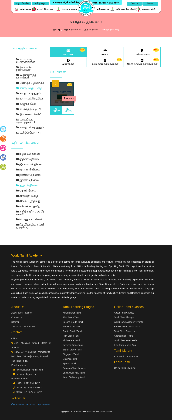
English (134, 3)
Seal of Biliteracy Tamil (74, 377)
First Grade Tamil (71, 317)
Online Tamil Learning (124, 368)
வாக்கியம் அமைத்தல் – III (26, 121)
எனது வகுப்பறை (29, 88)
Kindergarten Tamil (72, 313)
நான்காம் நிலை (28, 175)
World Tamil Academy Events (128, 322)
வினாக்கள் (68, 61)
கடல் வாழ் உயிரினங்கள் (25, 61)
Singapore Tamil (71, 354)
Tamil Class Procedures (125, 331)
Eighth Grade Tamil (72, 350)
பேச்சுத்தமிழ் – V (28, 109)
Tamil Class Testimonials (23, 326)
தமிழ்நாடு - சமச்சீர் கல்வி (30, 213)
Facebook (17, 404)
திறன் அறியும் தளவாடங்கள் (142, 61)
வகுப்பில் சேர (22, 3)
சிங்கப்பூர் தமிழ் (28, 201)
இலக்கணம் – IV (28, 114)
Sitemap (150, 3)
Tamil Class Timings (124, 317)
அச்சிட (105, 52)
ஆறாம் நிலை (91, 30)
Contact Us (16, 317)
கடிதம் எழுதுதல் (28, 93)
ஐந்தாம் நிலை (27, 180)
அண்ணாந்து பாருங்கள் (26, 76)
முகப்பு (56, 30)
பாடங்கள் (68, 52)
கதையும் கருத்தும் (30, 127)
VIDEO (68, 110)
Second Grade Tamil (73, 322)
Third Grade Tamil (71, 326)
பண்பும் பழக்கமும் (30, 83)
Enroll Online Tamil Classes (127, 326)
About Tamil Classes (124, 313)
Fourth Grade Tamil (72, 331)
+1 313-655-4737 (31, 383)
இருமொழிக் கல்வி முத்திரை (30, 226)
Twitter (31, 404)
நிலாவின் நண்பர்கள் (24, 69)
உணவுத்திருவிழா (30, 98)
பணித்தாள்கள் (142, 52)
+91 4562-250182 (33, 387)
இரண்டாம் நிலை (29, 164)
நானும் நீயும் (26, 104)
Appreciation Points (123, 336)
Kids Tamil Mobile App (125, 345)
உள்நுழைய (40, 3)
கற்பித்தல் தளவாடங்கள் (105, 61)
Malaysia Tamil (70, 359)
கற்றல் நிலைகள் (72, 30)
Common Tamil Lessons (74, 368)
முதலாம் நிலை (28, 159)
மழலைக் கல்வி (28, 154)
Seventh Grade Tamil (73, 345)
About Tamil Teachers (22, 313)
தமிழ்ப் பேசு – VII (28, 132)
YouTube (44, 404)
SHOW (56, 110)
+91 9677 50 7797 (33, 392)
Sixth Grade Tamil (71, 340)
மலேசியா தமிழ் (28, 206)
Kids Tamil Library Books (126, 356)
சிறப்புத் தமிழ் (27, 196)
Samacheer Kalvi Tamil (74, 373)
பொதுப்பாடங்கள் (29, 219)
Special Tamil (69, 363)
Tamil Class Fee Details (125, 340)
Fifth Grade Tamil (71, 336)
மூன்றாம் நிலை (28, 169)
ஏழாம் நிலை (26, 190)
